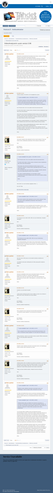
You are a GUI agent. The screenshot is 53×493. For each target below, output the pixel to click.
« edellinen (40, 46)
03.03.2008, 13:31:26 (20, 93)
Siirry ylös (6, 440)
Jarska (8, 154)
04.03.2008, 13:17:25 (20, 287)
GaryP (7, 137)
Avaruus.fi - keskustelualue (13, 29)
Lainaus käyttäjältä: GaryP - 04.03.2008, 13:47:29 (28, 328)
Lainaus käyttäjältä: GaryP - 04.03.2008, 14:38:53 (28, 400)
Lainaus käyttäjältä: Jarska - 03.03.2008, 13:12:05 (28, 97)
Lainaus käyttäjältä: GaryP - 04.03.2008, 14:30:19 (28, 385)
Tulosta (47, 50)
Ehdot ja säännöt (42, 490)
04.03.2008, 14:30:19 (20, 343)
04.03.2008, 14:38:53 (20, 360)
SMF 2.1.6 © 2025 (6, 490)
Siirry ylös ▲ (48, 490)
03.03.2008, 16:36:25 (20, 215)
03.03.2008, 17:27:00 (20, 232)
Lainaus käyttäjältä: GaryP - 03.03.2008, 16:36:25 (28, 235)
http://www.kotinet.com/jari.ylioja (23, 189)
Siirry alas (6, 50)
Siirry (31, 447)
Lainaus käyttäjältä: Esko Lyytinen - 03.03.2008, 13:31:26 (29, 156)
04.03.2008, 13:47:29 (20, 308)
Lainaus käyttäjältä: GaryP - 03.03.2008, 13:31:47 (28, 196)
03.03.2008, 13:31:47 (20, 137)
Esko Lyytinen (9, 54)
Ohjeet (38, 490)
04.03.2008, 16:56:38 (20, 382)
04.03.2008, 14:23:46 (20, 325)
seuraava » (46, 46)
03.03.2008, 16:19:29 (20, 193)
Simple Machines (12, 490)
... (19, 50)
